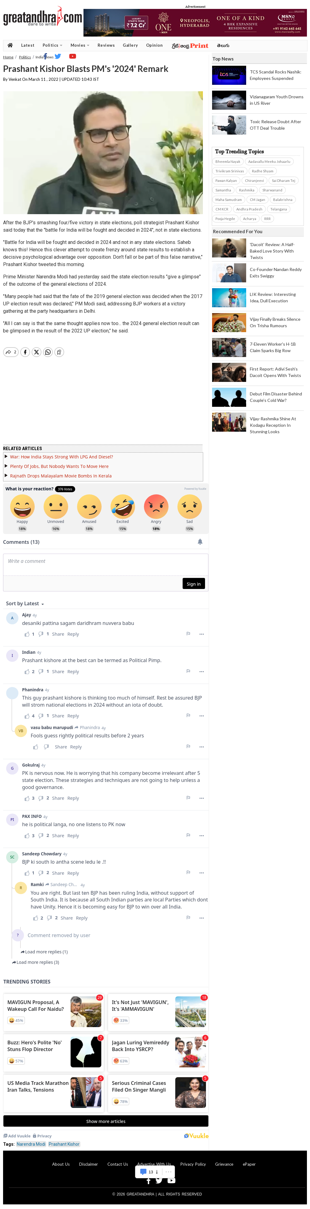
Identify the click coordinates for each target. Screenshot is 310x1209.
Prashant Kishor (64, 1144)
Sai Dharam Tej (283, 181)
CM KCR (221, 209)
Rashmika (246, 190)
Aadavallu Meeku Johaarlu (269, 161)
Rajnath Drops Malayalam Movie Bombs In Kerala (61, 476)
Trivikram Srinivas (229, 171)
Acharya (249, 219)
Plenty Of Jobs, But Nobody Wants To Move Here (59, 466)
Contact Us (117, 1164)
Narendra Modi (31, 1144)
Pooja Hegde (225, 219)
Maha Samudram (228, 200)
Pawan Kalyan (226, 181)
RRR (267, 219)
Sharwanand (272, 190)
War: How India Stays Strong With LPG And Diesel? (61, 457)
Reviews (106, 45)
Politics (53, 45)
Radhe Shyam (262, 171)
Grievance (224, 1164)
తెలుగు (223, 45)
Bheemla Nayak (227, 161)
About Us (61, 1164)
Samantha (223, 190)
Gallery (130, 45)
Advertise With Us (154, 1164)
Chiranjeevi (254, 181)
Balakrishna (283, 200)
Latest (28, 45)
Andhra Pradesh (249, 209)
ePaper (249, 1164)
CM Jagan (257, 200)
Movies (80, 45)
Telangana (278, 209)
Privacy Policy (193, 1164)
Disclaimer (88, 1164)
